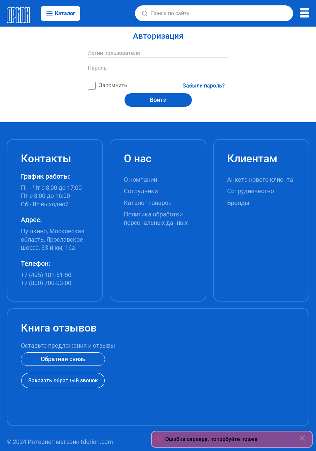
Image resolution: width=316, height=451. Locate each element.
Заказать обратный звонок (63, 380)
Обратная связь (63, 358)
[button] (144, 13)
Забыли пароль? (204, 85)
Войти (158, 99)
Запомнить (107, 86)
